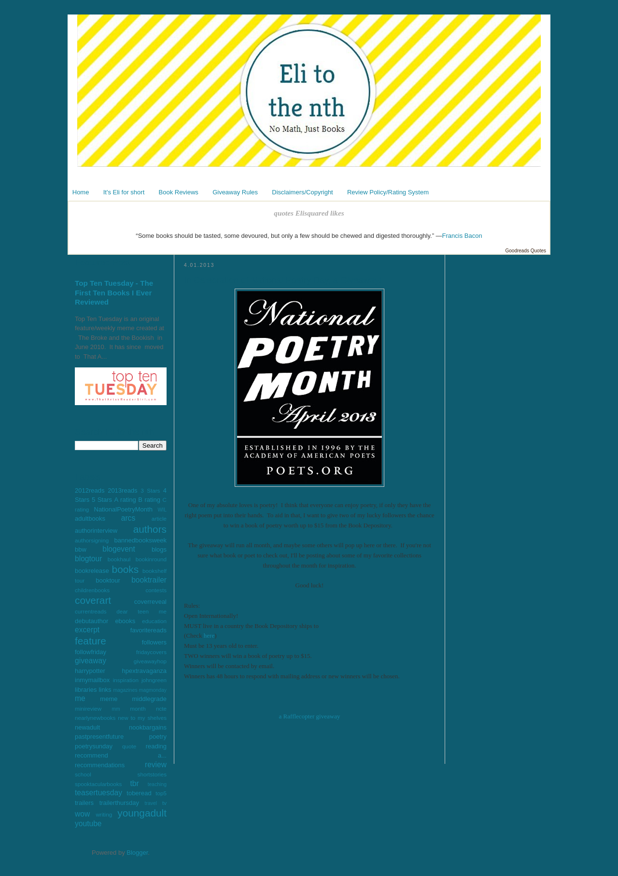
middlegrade (149, 698)
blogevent (118, 549)
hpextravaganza (144, 670)
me (80, 698)
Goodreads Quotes (526, 250)
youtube (88, 823)
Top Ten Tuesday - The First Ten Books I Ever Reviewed (114, 292)
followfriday (90, 652)
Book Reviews (178, 192)
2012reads (89, 490)
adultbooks (90, 518)
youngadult (142, 812)
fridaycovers (151, 652)
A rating (125, 499)
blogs (159, 549)
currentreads (91, 611)
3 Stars (150, 490)
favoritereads (148, 630)
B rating (149, 499)
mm (116, 709)
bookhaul (119, 559)
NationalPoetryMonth (123, 509)
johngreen (154, 680)
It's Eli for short (124, 192)
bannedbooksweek (140, 540)
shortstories (152, 774)
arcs (128, 518)
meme (108, 698)
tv (164, 803)
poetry (158, 736)
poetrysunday (93, 746)
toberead (138, 793)
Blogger (137, 852)
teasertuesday (98, 792)
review (156, 764)
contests (156, 590)
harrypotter (90, 670)
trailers (84, 802)
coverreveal (150, 601)
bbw (80, 549)
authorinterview (96, 530)
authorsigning (92, 540)
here (209, 635)
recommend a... (121, 755)
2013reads (122, 490)
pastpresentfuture (99, 736)
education (154, 621)
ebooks (125, 621)
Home (80, 192)
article (159, 518)
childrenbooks (92, 590)
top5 (161, 793)
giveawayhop (150, 661)
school (83, 774)
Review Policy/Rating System (388, 192)
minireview (88, 708)
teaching (157, 784)
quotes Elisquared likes (309, 213)
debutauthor (91, 621)
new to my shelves (142, 718)
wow (82, 814)
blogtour (88, 559)
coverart (93, 600)
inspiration (126, 680)
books (125, 569)
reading (156, 746)
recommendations (100, 765)
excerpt (87, 630)
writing (104, 814)
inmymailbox (92, 680)
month (137, 708)
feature (90, 640)
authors (150, 529)
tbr (134, 783)
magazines (125, 690)
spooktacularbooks (98, 784)
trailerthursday (119, 802)
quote (129, 746)
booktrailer (149, 580)
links (104, 689)
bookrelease (92, 570)
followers (154, 642)
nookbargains (148, 727)
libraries (86, 689)
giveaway (90, 661)
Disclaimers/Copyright (302, 192)
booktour (108, 580)
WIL (162, 509)
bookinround (151, 559)
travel (151, 803)
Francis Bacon (462, 235)
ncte (161, 708)
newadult (87, 727)
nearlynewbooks (95, 718)
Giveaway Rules (235, 192)
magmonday (153, 690)
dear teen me (141, 611)
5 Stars (102, 499)
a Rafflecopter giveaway (309, 716)
